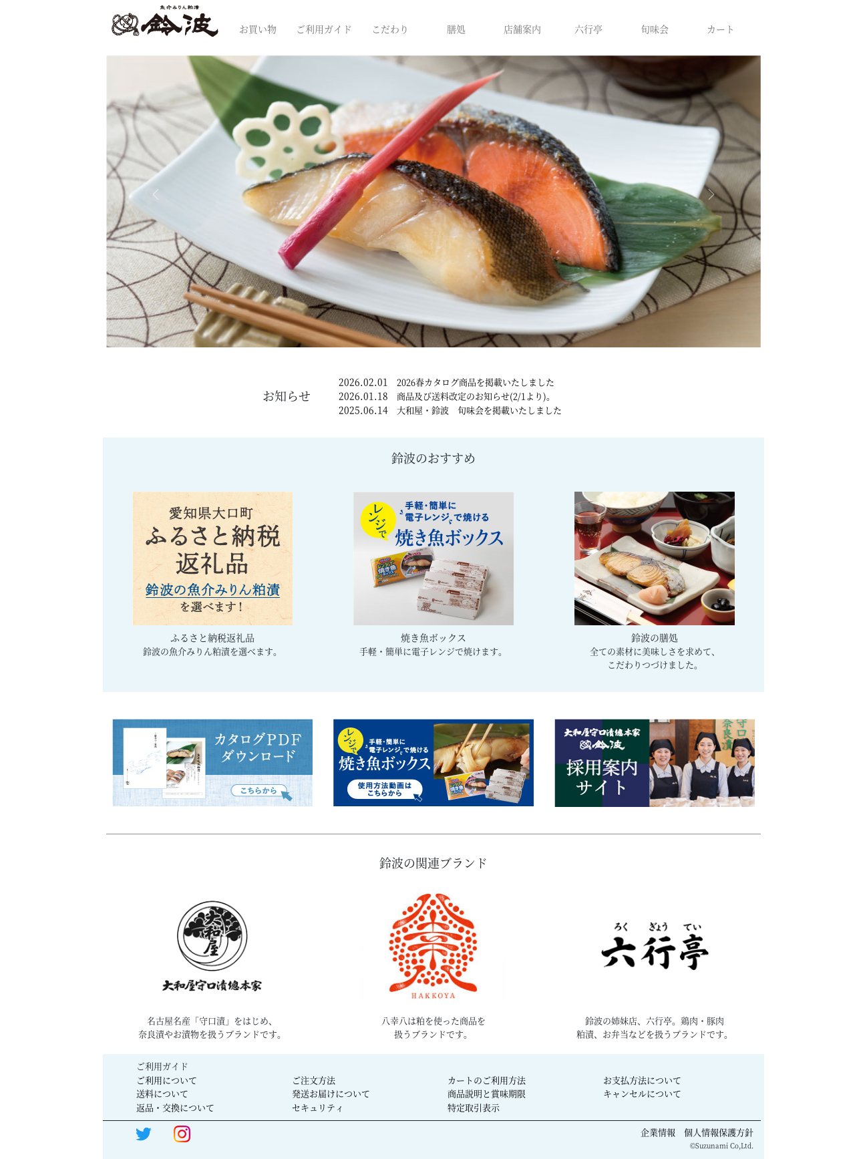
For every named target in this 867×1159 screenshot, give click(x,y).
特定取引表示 (474, 1107)
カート (721, 28)
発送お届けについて (331, 1093)
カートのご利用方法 (487, 1079)
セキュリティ (318, 1107)
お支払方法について (642, 1079)
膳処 (456, 28)
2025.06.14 (450, 409)
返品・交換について (175, 1107)
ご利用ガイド (324, 28)
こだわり (390, 28)
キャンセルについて (642, 1093)
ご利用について (166, 1079)
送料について (162, 1093)
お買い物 (258, 28)
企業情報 (658, 1132)
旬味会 (655, 28)
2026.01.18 (447, 395)
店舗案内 (522, 28)
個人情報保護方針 (718, 1132)
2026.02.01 (446, 381)
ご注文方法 (313, 1079)
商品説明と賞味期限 (487, 1093)
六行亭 (588, 28)
